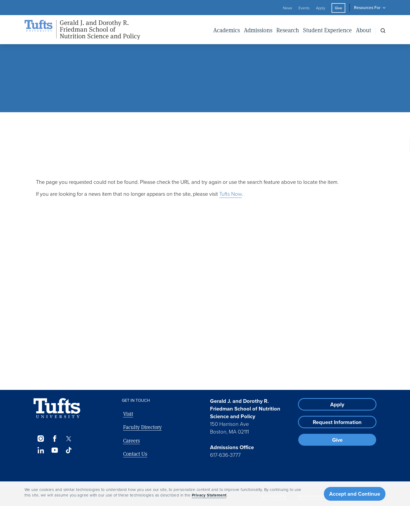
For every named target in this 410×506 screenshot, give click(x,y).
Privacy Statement (209, 495)
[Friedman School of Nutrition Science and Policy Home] (82, 30)
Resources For (367, 7)
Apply (320, 8)
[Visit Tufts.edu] (57, 408)
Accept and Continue (354, 494)
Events (304, 8)
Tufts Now (230, 194)
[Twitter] (69, 438)
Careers (131, 440)
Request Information (337, 422)
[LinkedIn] (41, 450)
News (287, 8)
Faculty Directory (142, 427)
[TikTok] (69, 450)
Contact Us (135, 453)
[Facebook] (55, 438)
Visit (128, 413)
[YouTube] (55, 450)
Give (338, 8)
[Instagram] (41, 438)
